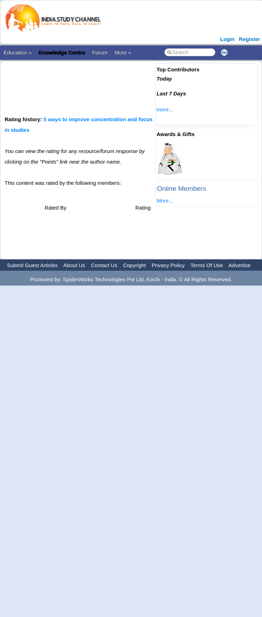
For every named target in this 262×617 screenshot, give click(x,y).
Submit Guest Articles (32, 265)
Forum (99, 52)
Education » (17, 52)
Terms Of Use (207, 265)
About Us (74, 265)
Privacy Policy (168, 265)
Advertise (239, 265)
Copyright (134, 265)
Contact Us (104, 265)
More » (123, 52)
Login (227, 39)
